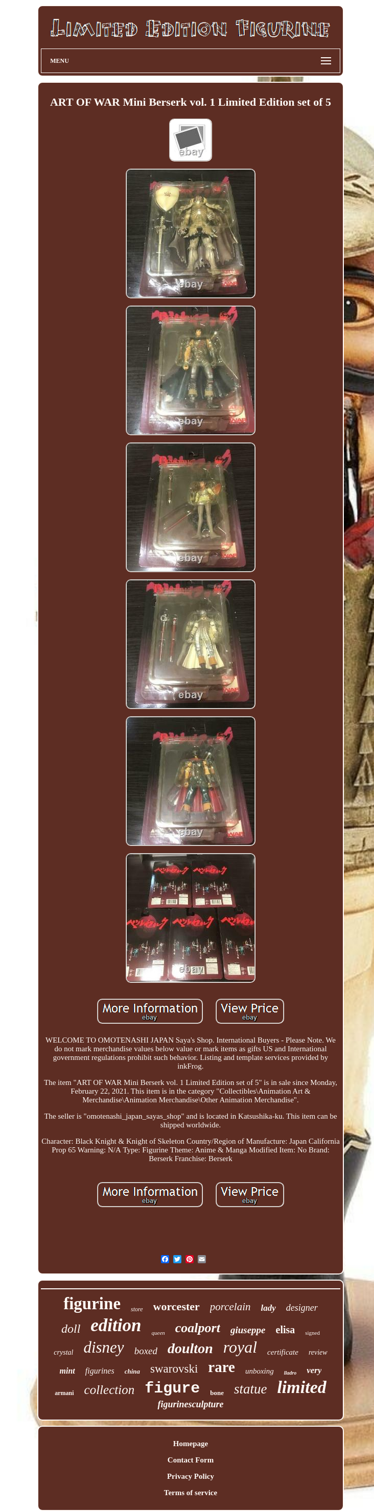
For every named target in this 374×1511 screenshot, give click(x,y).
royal (240, 1347)
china (132, 1371)
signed (312, 1333)
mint (67, 1370)
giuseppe (248, 1330)
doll (70, 1328)
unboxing (259, 1371)
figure (172, 1388)
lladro (290, 1373)
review (318, 1352)
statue (250, 1389)
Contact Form (191, 1460)
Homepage (190, 1443)
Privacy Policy (190, 1476)
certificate (282, 1352)
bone (217, 1393)
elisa (285, 1329)
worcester (176, 1306)
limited (301, 1387)
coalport (197, 1327)
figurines (99, 1370)
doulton (190, 1348)
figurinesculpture (190, 1404)
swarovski (174, 1368)
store (137, 1309)
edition (115, 1325)
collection (109, 1390)
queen (158, 1333)
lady (268, 1308)
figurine (92, 1303)
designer (302, 1308)
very (314, 1370)
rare (221, 1367)
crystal (63, 1352)
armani (64, 1393)
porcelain (230, 1307)
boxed (145, 1350)
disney (103, 1347)
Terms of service (190, 1493)
